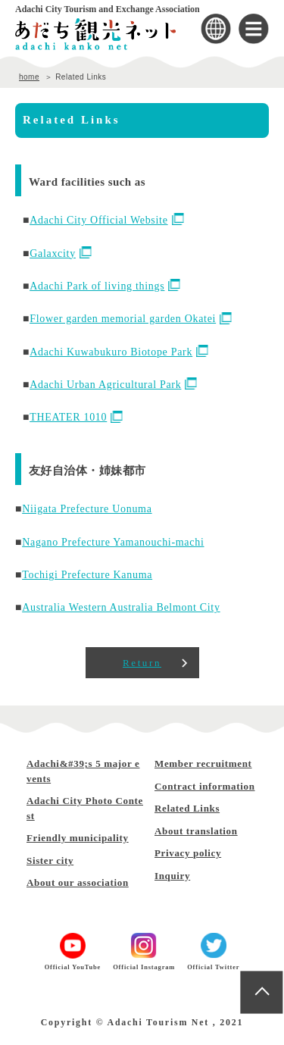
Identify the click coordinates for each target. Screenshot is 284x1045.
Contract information (204, 786)
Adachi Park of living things (105, 286)
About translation (196, 831)
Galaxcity (61, 253)
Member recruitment (203, 763)
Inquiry (172, 875)
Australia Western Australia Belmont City (121, 607)
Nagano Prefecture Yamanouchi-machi (113, 542)
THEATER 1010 (76, 417)
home (29, 77)
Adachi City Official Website (106, 220)
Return (142, 662)
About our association (78, 882)
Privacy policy (187, 853)
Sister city (50, 860)
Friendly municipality (78, 837)
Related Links (187, 808)
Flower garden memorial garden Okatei (131, 318)
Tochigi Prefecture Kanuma (87, 574)
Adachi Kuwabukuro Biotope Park (119, 352)
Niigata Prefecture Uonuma (86, 509)
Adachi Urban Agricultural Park (113, 384)
